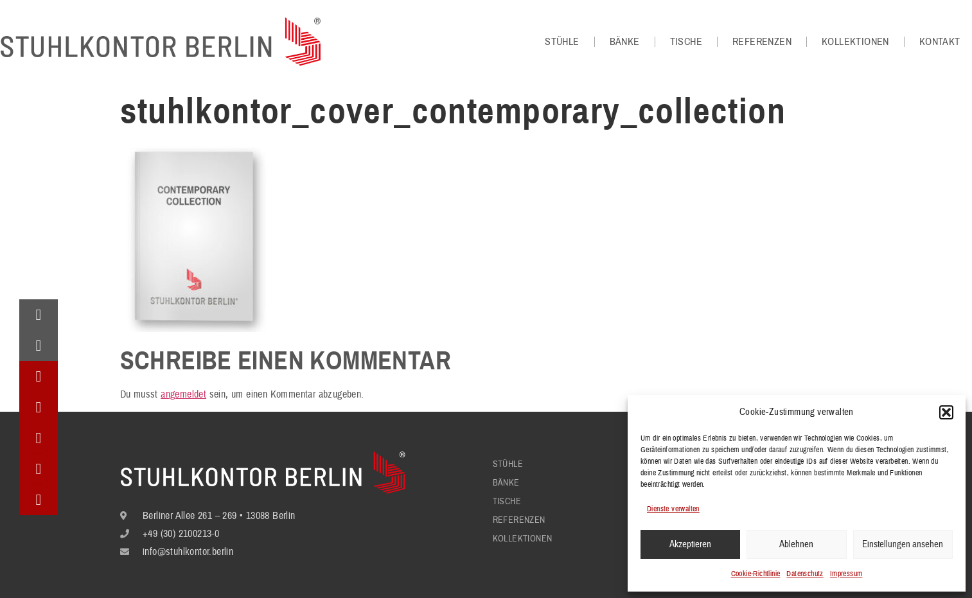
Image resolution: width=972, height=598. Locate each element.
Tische (686, 41)
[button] (946, 412)
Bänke (625, 41)
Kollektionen (855, 41)
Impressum (846, 574)
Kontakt (939, 41)
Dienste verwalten (673, 509)
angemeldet (183, 394)
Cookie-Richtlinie (756, 574)
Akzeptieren (690, 544)
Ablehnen (796, 544)
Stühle (562, 41)
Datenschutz (804, 574)
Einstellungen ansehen (902, 544)
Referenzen (761, 41)
